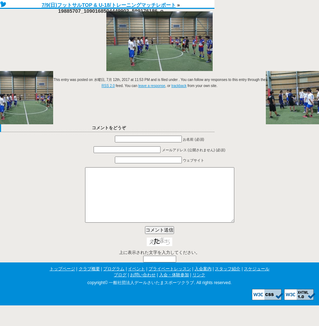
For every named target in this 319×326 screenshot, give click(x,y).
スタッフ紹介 (227, 279)
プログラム (113, 279)
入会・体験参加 (174, 285)
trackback (178, 86)
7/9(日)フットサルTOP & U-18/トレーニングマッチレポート (108, 5)
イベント (136, 279)
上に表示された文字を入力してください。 (159, 263)
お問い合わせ (143, 285)
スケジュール (256, 279)
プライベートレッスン (170, 279)
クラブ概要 (89, 279)
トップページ (62, 279)
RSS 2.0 (108, 86)
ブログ (120, 285)
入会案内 (203, 279)
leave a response (151, 86)
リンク (198, 285)
